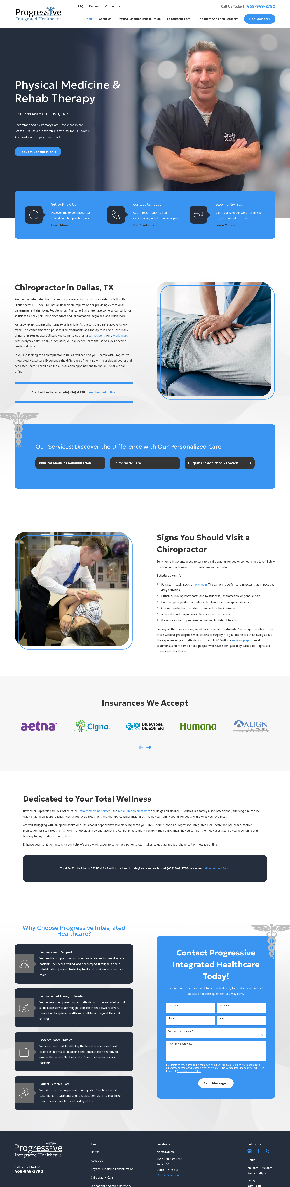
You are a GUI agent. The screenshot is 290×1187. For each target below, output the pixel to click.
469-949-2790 (261, 6)
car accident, (97, 335)
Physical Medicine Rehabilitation (112, 1169)
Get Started (259, 19)
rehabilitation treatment (134, 811)
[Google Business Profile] (249, 1151)
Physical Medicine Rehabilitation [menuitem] (139, 19)
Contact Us (112, 6)
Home (95, 1152)
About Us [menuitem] (105, 19)
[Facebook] (258, 1151)
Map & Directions (168, 1175)
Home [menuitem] (89, 19)
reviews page (240, 640)
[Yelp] (267, 1151)
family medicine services (96, 811)
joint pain (200, 585)
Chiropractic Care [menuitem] (178, 19)
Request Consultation (38, 152)
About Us (97, 1160)
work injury (120, 335)
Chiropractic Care (102, 1177)
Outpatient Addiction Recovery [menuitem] (217, 19)
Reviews (94, 6)
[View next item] (148, 747)
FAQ (81, 6)
